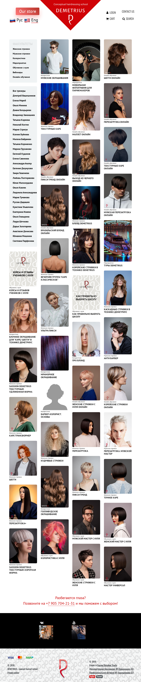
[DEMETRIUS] (63, 669)
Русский (99, 676)
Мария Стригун (20, 130)
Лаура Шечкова (20, 222)
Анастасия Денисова (23, 232)
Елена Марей (19, 101)
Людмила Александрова (25, 193)
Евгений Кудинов (21, 154)
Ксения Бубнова (21, 135)
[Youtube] (79, 632)
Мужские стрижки (22, 53)
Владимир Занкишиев (24, 116)
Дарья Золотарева (22, 227)
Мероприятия (20, 63)
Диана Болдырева (22, 111)
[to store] (27, 11)
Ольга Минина (20, 106)
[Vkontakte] (46, 632)
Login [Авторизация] (110, 12)
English (92, 676)
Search (126, 19)
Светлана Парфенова (23, 242)
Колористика (19, 58)
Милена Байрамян (22, 140)
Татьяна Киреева (21, 121)
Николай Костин (21, 125)
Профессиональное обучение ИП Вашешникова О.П (111, 672)
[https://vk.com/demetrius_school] (42, 622)
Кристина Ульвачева (23, 208)
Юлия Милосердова (23, 183)
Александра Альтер (22, 164)
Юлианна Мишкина (22, 237)
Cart (110, 19)
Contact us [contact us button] (126, 11)
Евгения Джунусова (23, 169)
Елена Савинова (21, 159)
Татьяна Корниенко (22, 145)
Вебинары (18, 72)
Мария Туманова (21, 198)
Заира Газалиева (21, 174)
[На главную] (70, 15)
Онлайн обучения (21, 77)
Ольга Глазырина (21, 217)
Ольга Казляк (19, 188)
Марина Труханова (22, 150)
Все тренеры (19, 91)
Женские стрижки (21, 48)
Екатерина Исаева (22, 213)
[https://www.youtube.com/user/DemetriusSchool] (74, 622)
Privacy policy (13, 672)
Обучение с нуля (21, 68)
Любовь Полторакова (23, 179)
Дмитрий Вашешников (24, 96)
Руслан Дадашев (21, 203)
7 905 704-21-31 (61, 603)
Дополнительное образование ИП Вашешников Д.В (111, 669)
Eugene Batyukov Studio (107, 665)
